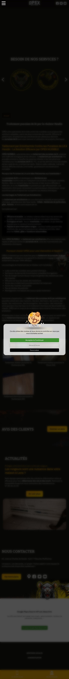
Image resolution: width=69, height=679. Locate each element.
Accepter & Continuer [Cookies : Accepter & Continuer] (34, 340)
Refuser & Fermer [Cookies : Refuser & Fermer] (34, 345)
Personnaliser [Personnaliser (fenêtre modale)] (34, 350)
